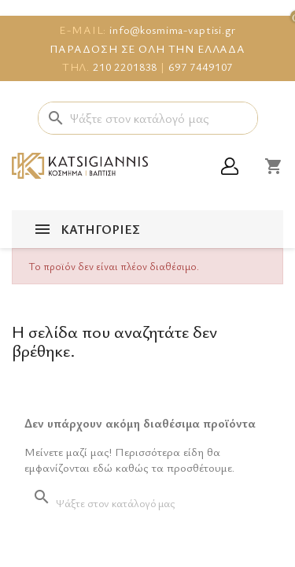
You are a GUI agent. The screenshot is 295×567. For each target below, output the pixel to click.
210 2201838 (125, 66)
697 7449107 (200, 66)
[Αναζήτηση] (148, 118)
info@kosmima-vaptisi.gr (172, 29)
